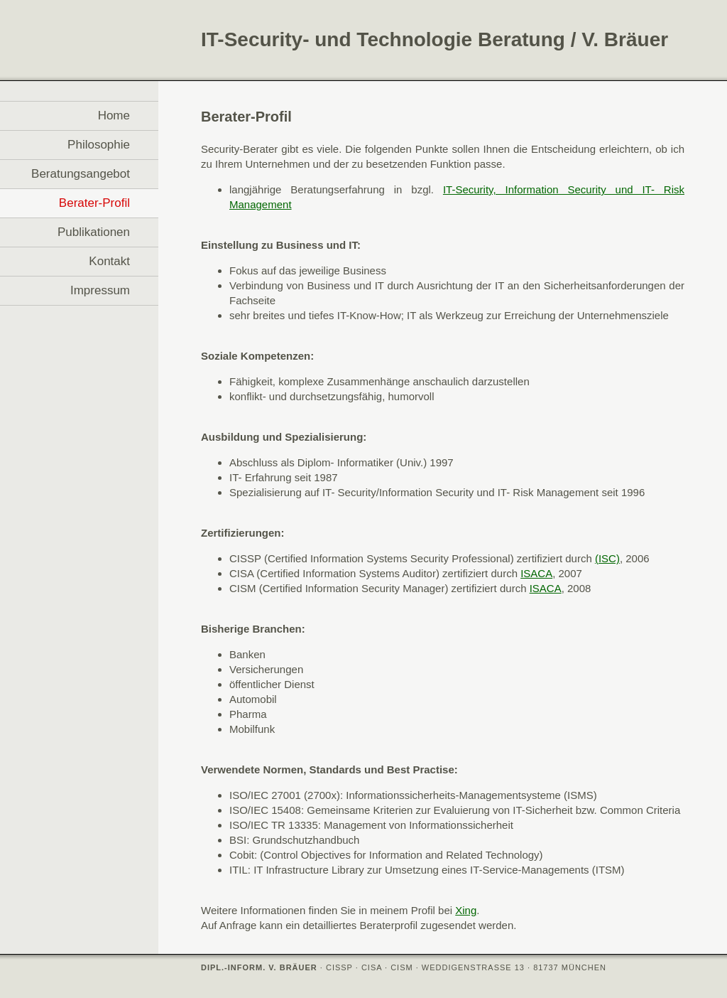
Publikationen (94, 232)
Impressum (100, 290)
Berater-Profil (94, 203)
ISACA (536, 573)
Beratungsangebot (80, 174)
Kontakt (109, 261)
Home (114, 115)
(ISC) (607, 558)
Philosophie (98, 144)
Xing (465, 910)
